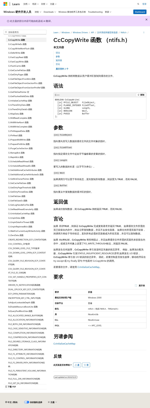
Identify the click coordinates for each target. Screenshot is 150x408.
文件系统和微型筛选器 (107, 32)
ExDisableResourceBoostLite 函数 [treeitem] (23, 306)
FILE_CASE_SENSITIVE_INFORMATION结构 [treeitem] (27, 328)
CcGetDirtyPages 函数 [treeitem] (18, 74)
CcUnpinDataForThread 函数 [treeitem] (21, 222)
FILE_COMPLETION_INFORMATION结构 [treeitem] (26, 332)
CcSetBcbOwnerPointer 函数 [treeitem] (21, 178)
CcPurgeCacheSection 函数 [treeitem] (20, 148)
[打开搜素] (138, 4)
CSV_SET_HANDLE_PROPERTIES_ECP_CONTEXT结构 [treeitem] (27, 278)
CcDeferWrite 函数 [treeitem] (16, 52)
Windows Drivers (80, 32)
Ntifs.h (123, 32)
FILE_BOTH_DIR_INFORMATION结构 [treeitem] (24, 324)
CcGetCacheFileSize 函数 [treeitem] (19, 70)
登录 (144, 3)
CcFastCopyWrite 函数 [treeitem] (18, 61)
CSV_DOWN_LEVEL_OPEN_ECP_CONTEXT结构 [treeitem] (27, 254)
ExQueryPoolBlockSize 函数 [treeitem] (20, 311)
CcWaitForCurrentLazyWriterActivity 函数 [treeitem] (26, 231)
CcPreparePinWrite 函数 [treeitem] (19, 144)
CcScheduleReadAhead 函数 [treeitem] (21, 161)
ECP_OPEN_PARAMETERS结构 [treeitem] (21, 293)
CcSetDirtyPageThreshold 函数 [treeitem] (22, 187)
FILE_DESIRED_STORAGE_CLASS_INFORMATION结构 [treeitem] (27, 343)
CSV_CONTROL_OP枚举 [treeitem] (19, 243)
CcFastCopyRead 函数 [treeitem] (18, 57)
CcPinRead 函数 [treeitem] (15, 135)
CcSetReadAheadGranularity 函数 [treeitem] (23, 209)
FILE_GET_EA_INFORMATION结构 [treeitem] (23, 383)
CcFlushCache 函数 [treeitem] (16, 65)
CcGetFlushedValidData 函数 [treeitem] (21, 96)
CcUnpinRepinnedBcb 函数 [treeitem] (20, 226)
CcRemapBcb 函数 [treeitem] (16, 152)
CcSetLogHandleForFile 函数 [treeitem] (21, 204)
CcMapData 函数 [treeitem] (16, 113)
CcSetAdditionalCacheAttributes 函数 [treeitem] (25, 170)
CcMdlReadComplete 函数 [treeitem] (20, 118)
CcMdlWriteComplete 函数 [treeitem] (20, 126)
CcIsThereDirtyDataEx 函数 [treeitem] (20, 109)
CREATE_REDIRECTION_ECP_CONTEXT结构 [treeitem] (27, 239)
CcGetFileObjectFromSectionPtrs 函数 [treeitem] (25, 83)
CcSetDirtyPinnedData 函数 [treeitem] (20, 191)
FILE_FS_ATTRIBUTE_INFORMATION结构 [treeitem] (26, 354)
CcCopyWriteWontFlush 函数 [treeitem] (21, 48)
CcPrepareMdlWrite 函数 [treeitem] (19, 139)
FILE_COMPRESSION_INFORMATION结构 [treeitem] (27, 337)
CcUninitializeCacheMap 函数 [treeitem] (21, 213)
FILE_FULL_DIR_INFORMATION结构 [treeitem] (24, 378)
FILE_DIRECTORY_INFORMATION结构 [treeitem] (25, 349)
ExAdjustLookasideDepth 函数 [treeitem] (21, 302)
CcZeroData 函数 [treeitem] (16, 235)
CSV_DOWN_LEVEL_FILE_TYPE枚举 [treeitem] (24, 248)
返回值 (59, 60)
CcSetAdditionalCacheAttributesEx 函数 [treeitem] (26, 174)
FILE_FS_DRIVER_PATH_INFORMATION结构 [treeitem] (26, 364)
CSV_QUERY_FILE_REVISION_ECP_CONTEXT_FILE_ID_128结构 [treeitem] (26, 270)
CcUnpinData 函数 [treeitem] (16, 217)
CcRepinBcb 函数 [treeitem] (16, 157)
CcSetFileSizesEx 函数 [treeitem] (17, 200)
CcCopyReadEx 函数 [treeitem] (17, 35)
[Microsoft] (5, 4)
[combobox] (25, 32)
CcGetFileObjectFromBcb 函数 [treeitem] (21, 78)
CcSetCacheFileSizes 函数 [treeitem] (19, 183)
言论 (58, 64)
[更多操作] (143, 32)
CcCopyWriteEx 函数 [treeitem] (17, 44)
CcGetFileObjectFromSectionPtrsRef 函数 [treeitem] (26, 87)
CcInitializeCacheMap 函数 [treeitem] (20, 100)
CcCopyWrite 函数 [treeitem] (16, 39)
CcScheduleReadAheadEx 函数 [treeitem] (21, 165)
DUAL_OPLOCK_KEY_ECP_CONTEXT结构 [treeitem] (26, 289)
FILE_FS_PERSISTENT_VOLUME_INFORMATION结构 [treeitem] (27, 372)
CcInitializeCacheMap (88, 266)
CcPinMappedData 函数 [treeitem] (19, 131)
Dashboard (140, 11)
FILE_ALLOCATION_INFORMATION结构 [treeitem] (26, 319)
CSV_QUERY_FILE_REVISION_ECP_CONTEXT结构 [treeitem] (26, 262)
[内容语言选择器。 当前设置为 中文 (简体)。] (12, 402)
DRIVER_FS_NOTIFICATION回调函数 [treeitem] (24, 285)
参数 (58, 56)
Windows (66, 32)
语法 (58, 52)
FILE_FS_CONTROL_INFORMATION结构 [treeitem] (26, 358)
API (92, 32)
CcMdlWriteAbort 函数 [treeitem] (18, 122)
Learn (55, 32)
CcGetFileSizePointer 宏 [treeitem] (18, 92)
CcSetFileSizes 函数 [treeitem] (16, 196)
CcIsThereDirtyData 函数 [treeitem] (19, 104)
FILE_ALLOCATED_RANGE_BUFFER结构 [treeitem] (25, 315)
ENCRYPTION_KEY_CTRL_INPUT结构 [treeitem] (24, 298)
